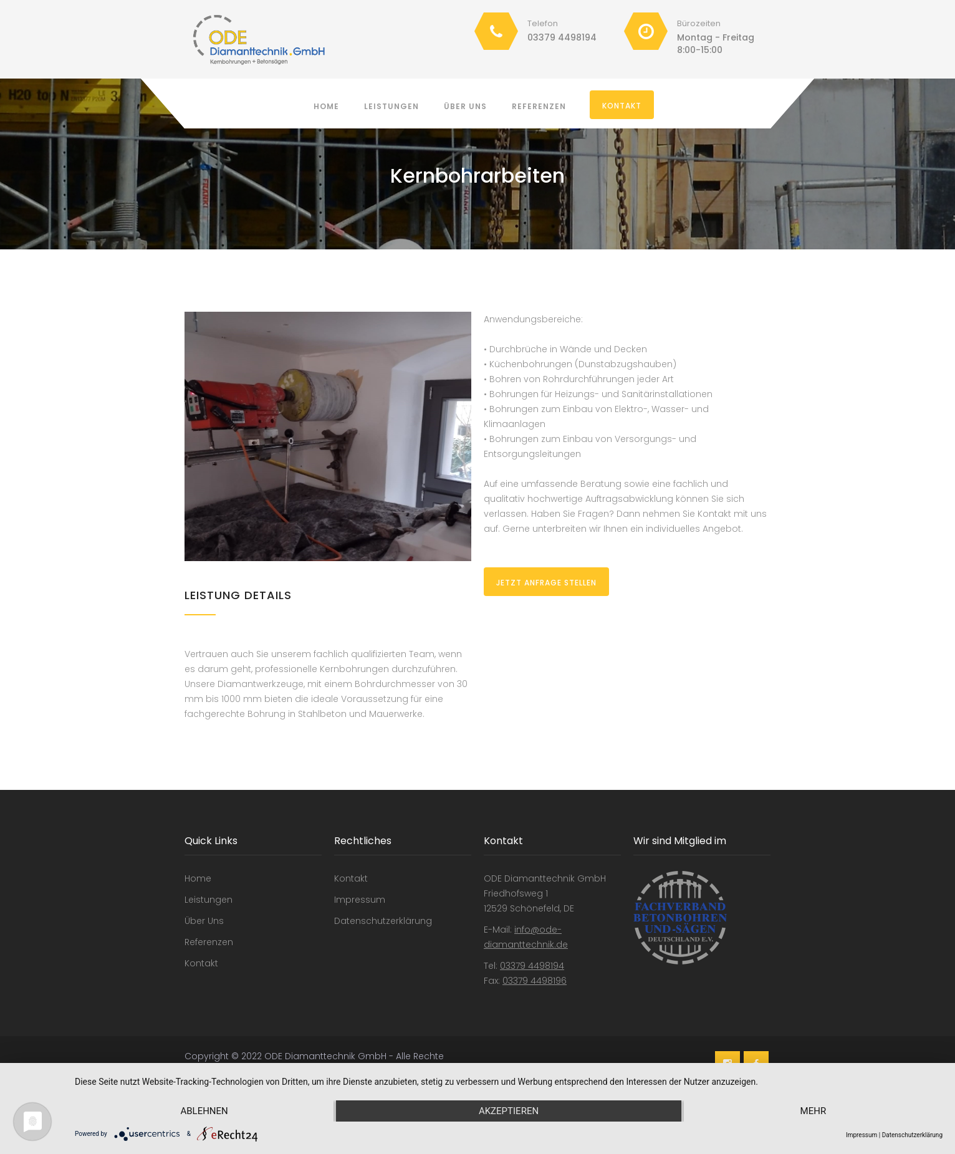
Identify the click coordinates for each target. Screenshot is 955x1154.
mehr (813, 1111)
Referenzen (539, 106)
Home (326, 106)
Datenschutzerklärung (383, 921)
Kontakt (621, 105)
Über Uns (465, 106)
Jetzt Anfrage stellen (546, 582)
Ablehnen (204, 1111)
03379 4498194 (562, 37)
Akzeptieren (509, 1111)
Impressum (359, 899)
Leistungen (391, 106)
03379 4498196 (534, 980)
